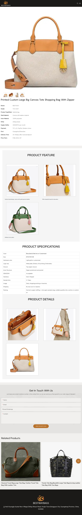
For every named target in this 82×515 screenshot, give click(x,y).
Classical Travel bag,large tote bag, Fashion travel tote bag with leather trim (19, 484)
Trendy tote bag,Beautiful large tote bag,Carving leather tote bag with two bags (61, 484)
